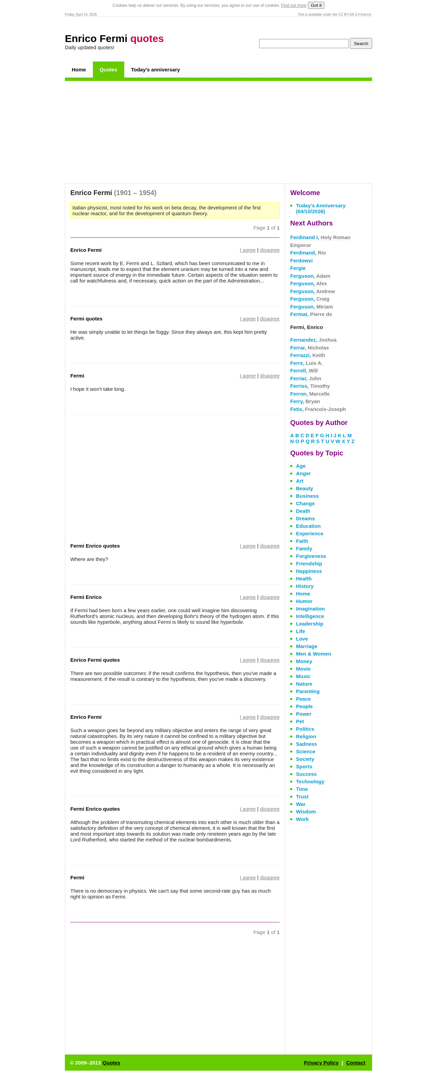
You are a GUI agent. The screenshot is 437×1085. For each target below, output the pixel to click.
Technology (310, 781)
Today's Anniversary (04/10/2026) (321, 208)
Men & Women (313, 654)
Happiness (309, 571)
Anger (303, 473)
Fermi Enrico (86, 597)
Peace (303, 699)
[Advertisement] (218, 132)
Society (305, 759)
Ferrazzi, (307, 355)
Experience (309, 533)
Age (301, 466)
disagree (270, 250)
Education (308, 526)
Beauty (304, 488)
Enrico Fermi (114, 38)
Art (300, 481)
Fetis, (318, 409)
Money (304, 661)
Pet (300, 721)
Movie (303, 669)
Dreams (305, 518)
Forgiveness (311, 556)
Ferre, (306, 363)
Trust (302, 796)
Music (303, 676)
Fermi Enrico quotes (95, 546)
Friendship (309, 563)
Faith (302, 541)
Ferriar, (305, 378)
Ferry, (305, 401)
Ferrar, (309, 348)
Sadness (306, 744)
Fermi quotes (86, 318)
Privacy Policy (321, 1063)
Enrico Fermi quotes (95, 660)
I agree (248, 250)
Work (302, 819)
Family (304, 548)
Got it (316, 5)
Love (302, 639)
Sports (304, 766)
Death (303, 511)
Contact (355, 1063)
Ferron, (310, 394)
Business (307, 496)
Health (304, 578)
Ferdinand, (308, 253)
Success (306, 774)
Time (302, 789)
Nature (304, 684)
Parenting (308, 691)
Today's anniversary (155, 69)
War (301, 804)
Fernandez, (313, 340)
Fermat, (311, 314)
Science (305, 751)
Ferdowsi (301, 260)
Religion (306, 736)
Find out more (293, 5)
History (305, 586)
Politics (305, 729)
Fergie (298, 268)
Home (79, 69)
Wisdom (306, 811)
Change (305, 503)
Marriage (307, 646)
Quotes (108, 69)
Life (300, 631)
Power (303, 714)
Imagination (310, 609)
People (304, 706)
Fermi (77, 376)
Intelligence (310, 616)
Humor (304, 601)
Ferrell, (304, 370)
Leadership (309, 624)
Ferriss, (310, 386)
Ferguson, (310, 276)
